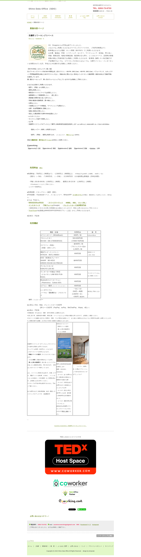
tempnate (92, 551)
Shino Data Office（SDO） (43, 9)
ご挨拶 (37, 546)
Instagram (95, 524)
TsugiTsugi (33, 210)
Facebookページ (85, 524)
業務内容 (45, 546)
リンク (83, 546)
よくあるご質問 (62, 546)
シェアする (30, 540)
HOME (29, 22)
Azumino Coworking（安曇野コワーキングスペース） (70, 426)
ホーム (30, 546)
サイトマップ (109, 546)
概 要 (53, 546)
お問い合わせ (74, 546)
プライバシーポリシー (95, 546)
